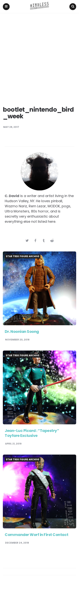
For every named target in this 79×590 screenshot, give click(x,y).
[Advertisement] (39, 55)
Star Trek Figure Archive (22, 256)
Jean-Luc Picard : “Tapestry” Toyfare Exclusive (32, 433)
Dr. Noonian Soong (22, 331)
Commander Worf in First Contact (36, 534)
